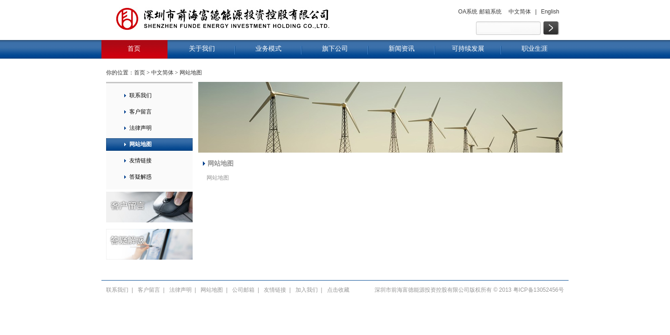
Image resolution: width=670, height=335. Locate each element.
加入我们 (306, 290)
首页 (134, 48)
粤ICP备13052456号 (538, 290)
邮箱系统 (490, 11)
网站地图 (191, 72)
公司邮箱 (243, 290)
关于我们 (202, 48)
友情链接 (140, 160)
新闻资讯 (402, 48)
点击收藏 (338, 290)
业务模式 (268, 48)
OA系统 (467, 11)
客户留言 (140, 111)
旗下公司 (335, 48)
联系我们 (140, 95)
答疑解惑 (140, 177)
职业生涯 (535, 48)
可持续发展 (468, 48)
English (550, 11)
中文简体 (520, 11)
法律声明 (140, 128)
